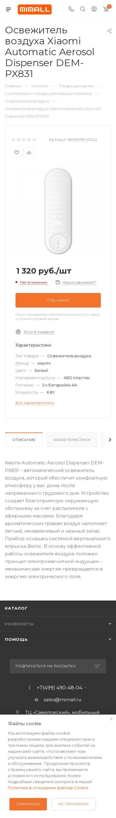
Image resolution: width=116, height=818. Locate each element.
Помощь (16, 639)
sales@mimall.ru (62, 699)
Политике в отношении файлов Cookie (48, 787)
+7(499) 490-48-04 (59, 687)
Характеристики (72, 440)
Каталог (16, 608)
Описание (23, 440)
